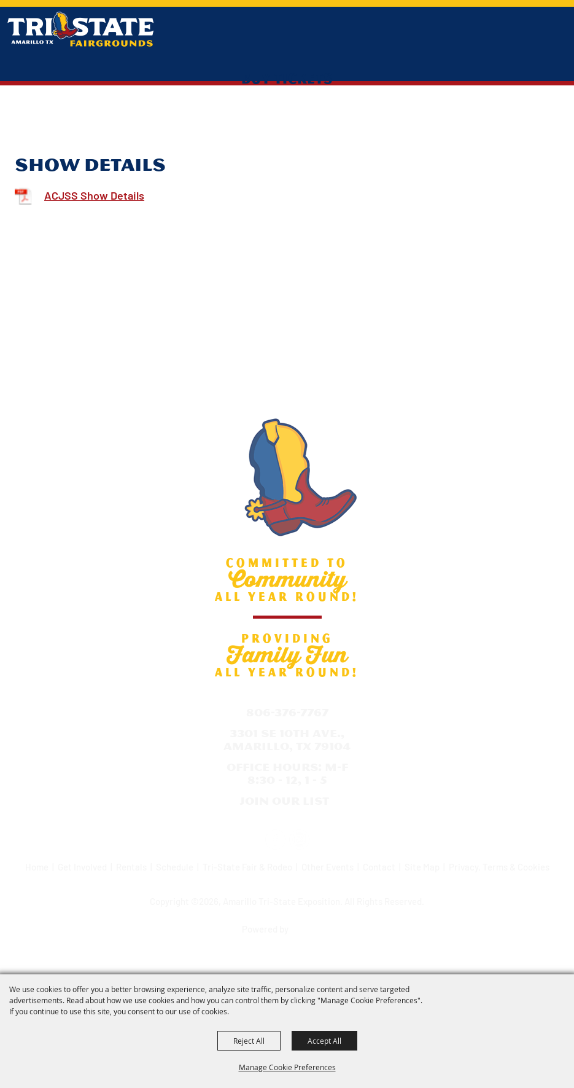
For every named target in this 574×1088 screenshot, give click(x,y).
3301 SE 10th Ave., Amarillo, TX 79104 (287, 740)
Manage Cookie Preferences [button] (287, 1067)
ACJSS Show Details (94, 195)
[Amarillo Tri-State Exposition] (80, 29)
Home (36, 866)
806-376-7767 (287, 712)
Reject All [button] (249, 1041)
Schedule (174, 866)
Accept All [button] (324, 1041)
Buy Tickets (287, 78)
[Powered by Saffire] (312, 925)
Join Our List (284, 800)
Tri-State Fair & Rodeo (247, 866)
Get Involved (82, 866)
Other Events (327, 866)
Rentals (131, 866)
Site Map (422, 866)
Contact (379, 866)
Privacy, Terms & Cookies (499, 866)
